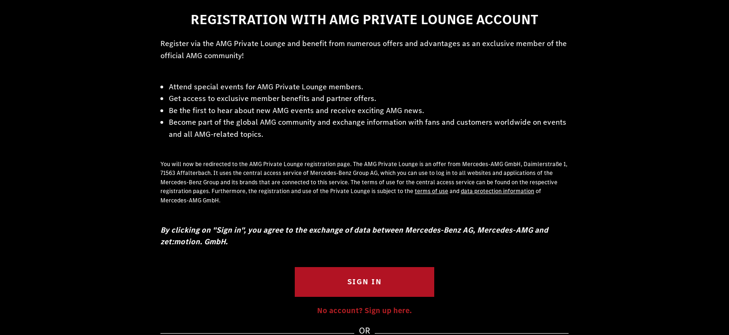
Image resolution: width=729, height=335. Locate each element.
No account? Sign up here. (364, 310)
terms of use (431, 191)
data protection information (497, 191)
